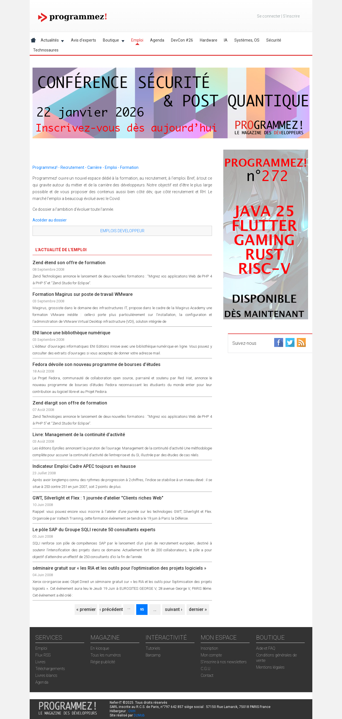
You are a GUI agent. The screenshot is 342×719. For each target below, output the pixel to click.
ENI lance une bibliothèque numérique (71, 332)
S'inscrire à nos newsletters (224, 662)
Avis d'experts (83, 40)
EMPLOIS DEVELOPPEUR (122, 231)
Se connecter (268, 16)
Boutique (111, 41)
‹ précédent (111, 609)
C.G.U (205, 668)
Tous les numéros (105, 655)
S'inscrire (291, 16)
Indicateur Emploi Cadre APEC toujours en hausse (84, 466)
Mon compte (211, 655)
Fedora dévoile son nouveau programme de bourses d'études (97, 364)
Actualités (50, 41)
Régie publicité (102, 662)
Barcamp (153, 655)
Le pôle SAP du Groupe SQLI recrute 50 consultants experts (94, 529)
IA (226, 40)
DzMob (139, 715)
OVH (131, 711)
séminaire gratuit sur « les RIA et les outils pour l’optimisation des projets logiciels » (119, 568)
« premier (86, 609)
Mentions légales (270, 667)
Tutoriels (153, 648)
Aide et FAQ (265, 648)
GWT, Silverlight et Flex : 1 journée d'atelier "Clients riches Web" (98, 498)
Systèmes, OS (246, 40)
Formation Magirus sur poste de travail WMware (83, 294)
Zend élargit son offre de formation (70, 403)
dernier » (198, 609)
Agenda (157, 40)
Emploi (137, 40)
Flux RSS (43, 655)
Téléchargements (50, 668)
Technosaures (46, 50)
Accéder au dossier (50, 220)
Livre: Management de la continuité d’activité (79, 434)
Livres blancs (46, 675)
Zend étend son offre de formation (69, 262)
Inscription (209, 648)
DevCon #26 (182, 40)
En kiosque (99, 648)
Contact (207, 675)
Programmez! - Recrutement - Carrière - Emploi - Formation (85, 167)
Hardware (208, 40)
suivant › (173, 609)
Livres (40, 662)
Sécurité (273, 40)
